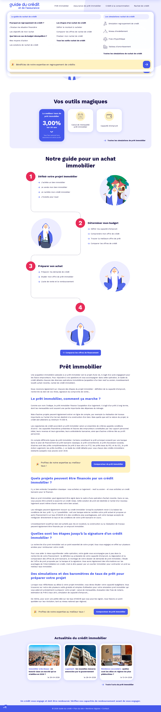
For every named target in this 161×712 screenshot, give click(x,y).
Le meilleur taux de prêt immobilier (51, 114)
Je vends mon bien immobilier (54, 187)
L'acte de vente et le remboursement (57, 282)
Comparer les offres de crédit (104, 243)
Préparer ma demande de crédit (55, 272)
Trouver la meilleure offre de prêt (106, 239)
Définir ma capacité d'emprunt (104, 229)
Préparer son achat (50, 266)
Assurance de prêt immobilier (87, 6)
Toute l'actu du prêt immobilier (119, 685)
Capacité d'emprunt (109, 126)
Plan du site (79, 709)
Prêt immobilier (61, 6)
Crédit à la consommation (117, 6)
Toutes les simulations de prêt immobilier (126, 140)
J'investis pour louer (50, 197)
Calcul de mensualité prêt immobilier (80, 126)
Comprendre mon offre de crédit (105, 234)
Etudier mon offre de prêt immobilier (57, 277)
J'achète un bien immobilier (53, 182)
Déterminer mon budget (103, 223)
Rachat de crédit (141, 6)
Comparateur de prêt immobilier (110, 612)
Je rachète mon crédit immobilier (55, 192)
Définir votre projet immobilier (57, 176)
